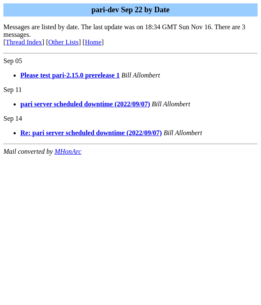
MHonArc (67, 151)
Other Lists (63, 42)
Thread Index (24, 42)
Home (93, 42)
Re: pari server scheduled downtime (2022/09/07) (91, 132)
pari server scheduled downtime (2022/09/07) (85, 104)
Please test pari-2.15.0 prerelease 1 (70, 75)
